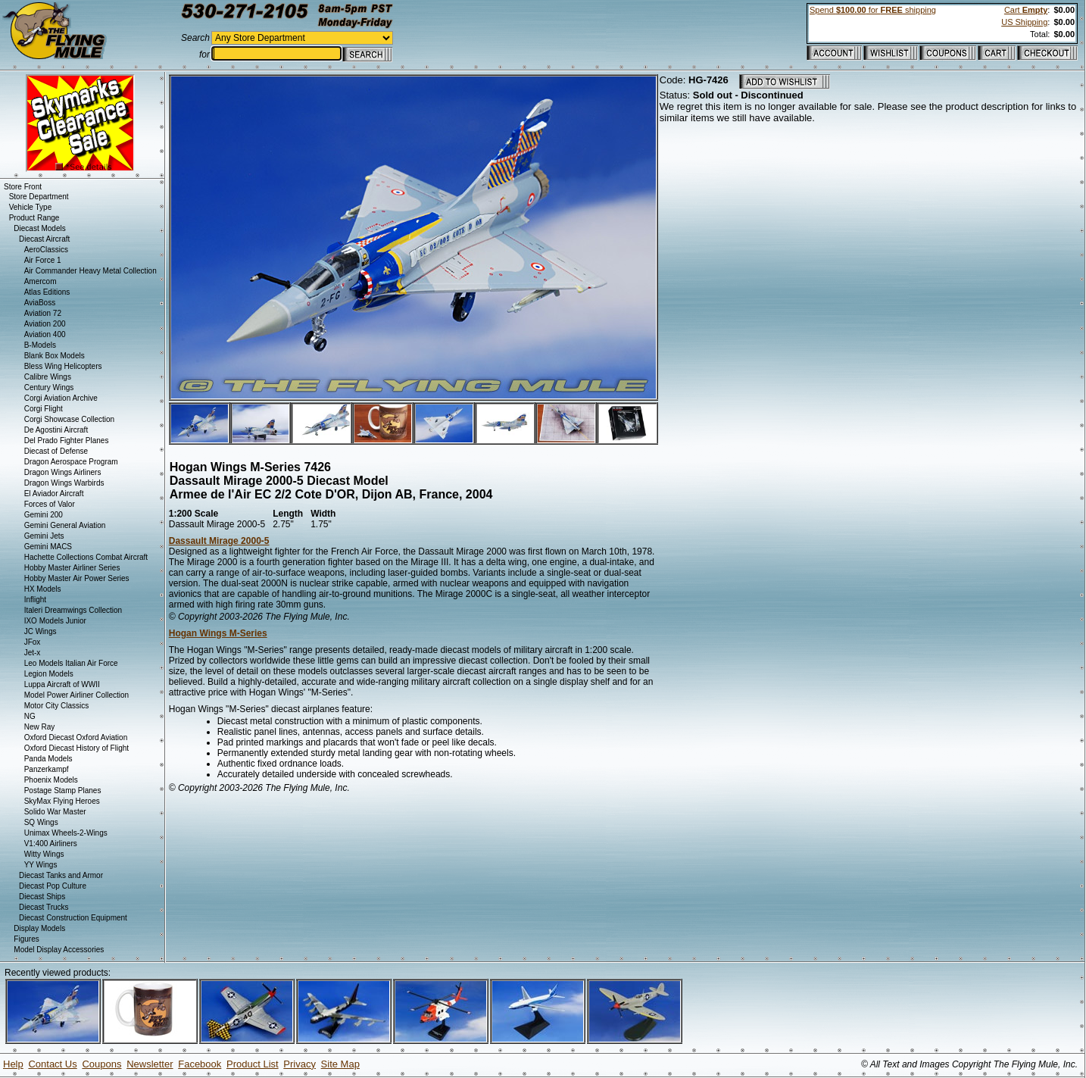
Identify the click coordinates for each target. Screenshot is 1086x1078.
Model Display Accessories (59, 949)
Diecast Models (39, 228)
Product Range (34, 218)
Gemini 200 (43, 515)
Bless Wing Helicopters (63, 366)
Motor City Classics (56, 705)
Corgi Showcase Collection (69, 419)
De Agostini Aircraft (56, 430)
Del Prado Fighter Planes (66, 440)
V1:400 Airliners (50, 843)
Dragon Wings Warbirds (64, 483)
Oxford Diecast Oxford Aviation (76, 737)
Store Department (39, 196)
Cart (1025, 9)
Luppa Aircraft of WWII (62, 684)
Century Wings (49, 387)
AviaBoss (40, 302)
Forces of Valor (49, 504)
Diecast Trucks (44, 907)
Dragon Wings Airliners (62, 472)
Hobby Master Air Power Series (77, 578)
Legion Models (48, 674)
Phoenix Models (51, 780)
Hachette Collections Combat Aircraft (86, 557)
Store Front (23, 187)
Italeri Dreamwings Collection (73, 610)
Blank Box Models (54, 356)
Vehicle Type (30, 207)
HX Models (42, 589)
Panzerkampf (46, 769)
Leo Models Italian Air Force (71, 663)
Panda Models (48, 759)
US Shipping (1024, 22)
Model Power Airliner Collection (76, 695)
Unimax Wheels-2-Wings (66, 833)
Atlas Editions (47, 292)
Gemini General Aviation (65, 525)
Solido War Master (55, 812)
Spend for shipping (873, 9)
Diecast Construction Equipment (73, 918)
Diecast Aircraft (44, 239)
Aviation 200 (45, 324)
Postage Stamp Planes (62, 790)
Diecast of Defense (56, 451)
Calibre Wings (47, 377)
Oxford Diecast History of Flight (76, 748)
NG (30, 716)
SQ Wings (41, 822)
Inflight (35, 599)
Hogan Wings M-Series (218, 633)
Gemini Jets (44, 536)
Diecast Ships (42, 896)
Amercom (40, 281)
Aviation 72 (42, 313)
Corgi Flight (43, 409)
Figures (26, 939)
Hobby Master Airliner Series (72, 568)
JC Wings (40, 631)
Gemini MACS (48, 546)
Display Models (39, 928)
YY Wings (41, 865)
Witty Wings (44, 854)
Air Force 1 (42, 260)
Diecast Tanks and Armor (61, 875)
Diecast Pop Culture (52, 886)
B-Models (40, 345)
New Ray (39, 727)
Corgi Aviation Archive (61, 398)
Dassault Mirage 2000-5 (219, 541)
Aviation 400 (45, 334)
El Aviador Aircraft (54, 493)
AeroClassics (46, 249)
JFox (32, 642)
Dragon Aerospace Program (71, 462)
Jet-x (32, 652)
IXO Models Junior (55, 621)
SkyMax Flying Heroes (62, 801)
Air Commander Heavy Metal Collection (90, 271)
